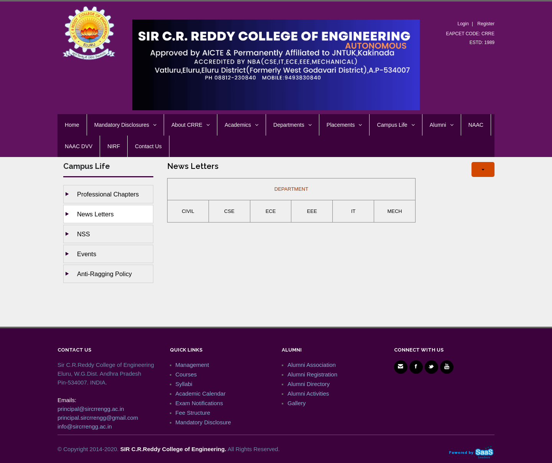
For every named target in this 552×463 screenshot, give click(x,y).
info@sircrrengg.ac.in (85, 426)
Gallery (297, 403)
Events (86, 253)
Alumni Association (312, 365)
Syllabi (184, 384)
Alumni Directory (309, 384)
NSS (83, 234)
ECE (271, 211)
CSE (229, 211)
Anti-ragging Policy (104, 273)
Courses (186, 374)
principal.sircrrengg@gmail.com (98, 417)
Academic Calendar (201, 393)
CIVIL (188, 211)
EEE (312, 211)
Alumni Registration (312, 374)
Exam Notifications (199, 403)
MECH (394, 211)
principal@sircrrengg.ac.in (91, 409)
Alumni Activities (308, 393)
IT (353, 211)
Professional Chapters (108, 194)
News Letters (95, 214)
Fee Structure (193, 412)
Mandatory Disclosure (203, 422)
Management (192, 365)
